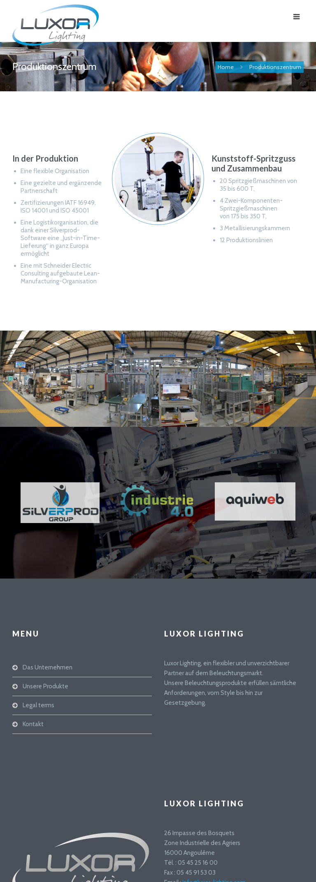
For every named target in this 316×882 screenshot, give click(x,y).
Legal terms (38, 705)
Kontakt (33, 724)
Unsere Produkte (45, 686)
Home (226, 67)
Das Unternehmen (47, 667)
